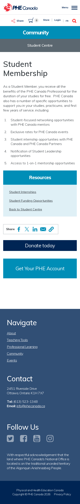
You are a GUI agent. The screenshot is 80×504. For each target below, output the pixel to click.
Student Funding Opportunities (31, 201)
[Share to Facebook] (18, 229)
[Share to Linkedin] (35, 229)
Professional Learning (22, 347)
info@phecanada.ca (31, 406)
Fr (67, 21)
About (11, 333)
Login (57, 19)
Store (46, 19)
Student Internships (22, 192)
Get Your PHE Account (40, 268)
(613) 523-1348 (25, 401)
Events (12, 360)
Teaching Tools (17, 340)
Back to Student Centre (25, 209)
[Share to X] (26, 229)
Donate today (40, 245)
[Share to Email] (43, 229)
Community (15, 353)
